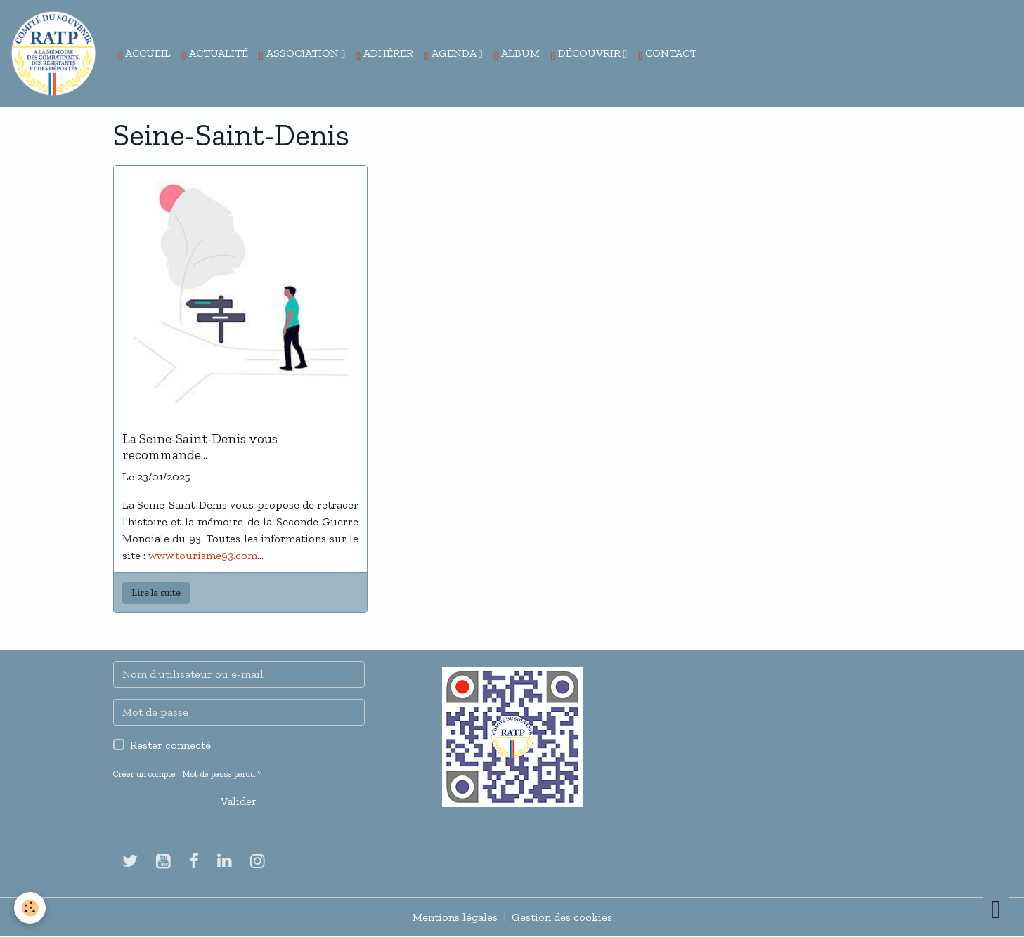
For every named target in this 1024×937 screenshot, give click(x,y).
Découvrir (587, 54)
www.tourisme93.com (202, 555)
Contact (667, 54)
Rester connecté (170, 745)
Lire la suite (156, 592)
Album (517, 54)
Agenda (451, 54)
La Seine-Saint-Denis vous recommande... (200, 447)
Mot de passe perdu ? (221, 773)
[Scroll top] (995, 908)
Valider (239, 801)
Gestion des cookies (562, 917)
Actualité (215, 54)
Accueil (144, 54)
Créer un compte (144, 773)
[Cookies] (30, 908)
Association (300, 54)
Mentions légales (455, 917)
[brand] (56, 53)
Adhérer (384, 54)
